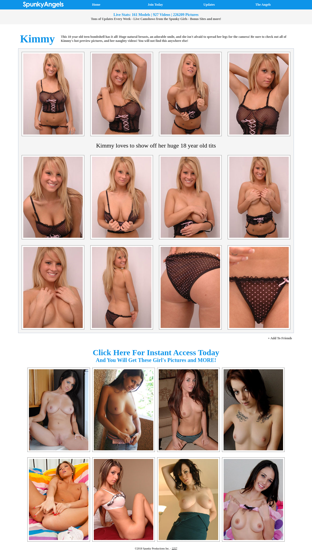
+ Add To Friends (280, 338)
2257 (174, 548)
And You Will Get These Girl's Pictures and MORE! (156, 360)
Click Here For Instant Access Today (156, 352)
